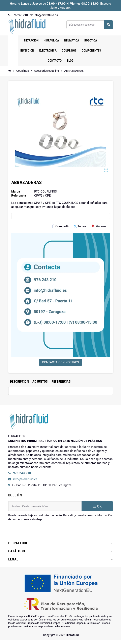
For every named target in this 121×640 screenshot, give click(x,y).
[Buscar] (89, 24)
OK (97, 506)
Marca (15, 191)
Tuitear (80, 226)
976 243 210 (18, 15)
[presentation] (38, 532)
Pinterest (100, 226)
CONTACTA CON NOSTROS (60, 362)
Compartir (60, 226)
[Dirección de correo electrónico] (45, 506)
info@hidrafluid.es (44, 15)
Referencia (18, 195)
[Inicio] (9, 71)
